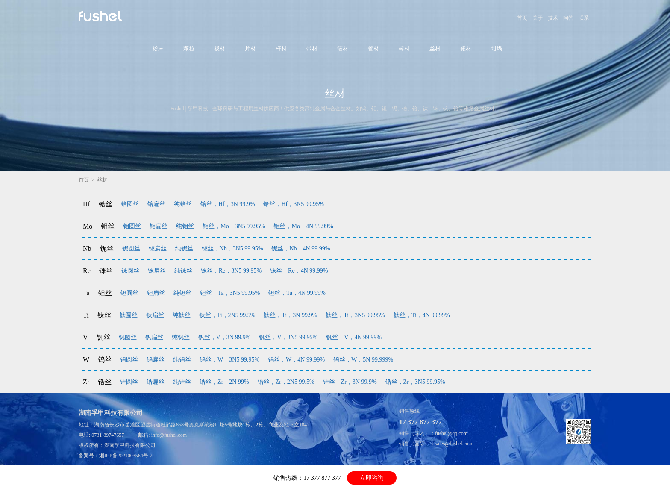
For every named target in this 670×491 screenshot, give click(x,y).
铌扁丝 (158, 248)
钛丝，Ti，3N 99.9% (290, 315)
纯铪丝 (183, 204)
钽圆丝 (129, 293)
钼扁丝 (159, 226)
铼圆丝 (130, 271)
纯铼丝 (183, 271)
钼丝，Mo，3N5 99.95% (234, 226)
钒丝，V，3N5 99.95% (288, 337)
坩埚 (496, 48)
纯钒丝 (181, 337)
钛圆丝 (129, 315)
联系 (584, 18)
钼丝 (108, 226)
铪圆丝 (130, 204)
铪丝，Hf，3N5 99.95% (293, 204)
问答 (568, 18)
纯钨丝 (182, 359)
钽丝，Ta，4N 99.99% (297, 293)
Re (87, 270)
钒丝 (103, 337)
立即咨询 (372, 478)
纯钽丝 (182, 293)
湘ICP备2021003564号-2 (126, 456)
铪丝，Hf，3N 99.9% (227, 204)
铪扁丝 (156, 204)
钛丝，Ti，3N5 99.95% (355, 315)
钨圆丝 (129, 359)
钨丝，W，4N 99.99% (296, 359)
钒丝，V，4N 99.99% (354, 337)
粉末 (158, 48)
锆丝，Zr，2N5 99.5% (286, 382)
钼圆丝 (132, 226)
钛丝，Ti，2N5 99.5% (227, 315)
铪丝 (105, 204)
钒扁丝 (154, 337)
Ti (86, 315)
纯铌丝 (184, 248)
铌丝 (107, 248)
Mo (87, 226)
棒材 (404, 48)
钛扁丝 (155, 315)
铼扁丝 (157, 271)
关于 (537, 18)
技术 (553, 18)
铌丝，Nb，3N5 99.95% (232, 248)
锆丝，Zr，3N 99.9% (350, 382)
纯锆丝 (182, 382)
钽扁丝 (156, 293)
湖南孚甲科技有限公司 (130, 445)
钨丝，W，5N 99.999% (363, 359)
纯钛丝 (182, 315)
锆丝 (105, 381)
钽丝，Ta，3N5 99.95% (230, 293)
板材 (219, 48)
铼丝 (106, 270)
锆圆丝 (129, 382)
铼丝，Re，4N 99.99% (299, 271)
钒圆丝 (128, 337)
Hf (86, 204)
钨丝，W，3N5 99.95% (229, 359)
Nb (87, 248)
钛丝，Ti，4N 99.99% (422, 315)
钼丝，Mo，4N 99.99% (303, 226)
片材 (250, 48)
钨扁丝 (156, 359)
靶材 (465, 48)
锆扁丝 (156, 382)
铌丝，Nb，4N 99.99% (300, 248)
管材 (373, 48)
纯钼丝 (185, 226)
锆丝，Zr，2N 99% (224, 382)
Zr (86, 381)
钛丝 (104, 315)
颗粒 (188, 48)
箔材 (342, 48)
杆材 (281, 48)
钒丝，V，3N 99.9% (224, 337)
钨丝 (105, 359)
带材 (311, 48)
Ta (86, 293)
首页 (522, 18)
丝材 (435, 48)
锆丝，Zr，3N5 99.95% (415, 382)
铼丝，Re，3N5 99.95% (231, 271)
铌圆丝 (131, 248)
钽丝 (105, 293)
